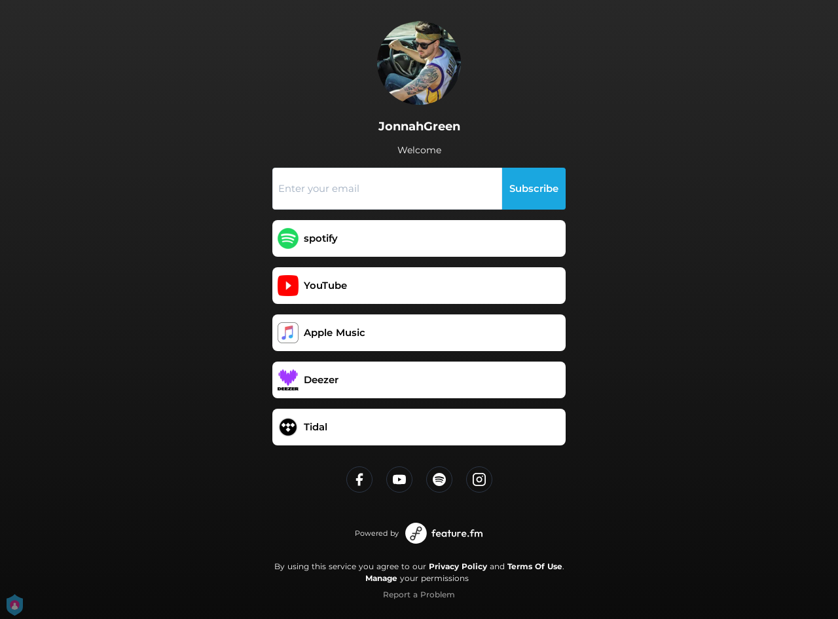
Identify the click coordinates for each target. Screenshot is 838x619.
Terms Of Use (534, 566)
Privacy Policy (458, 566)
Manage (381, 578)
